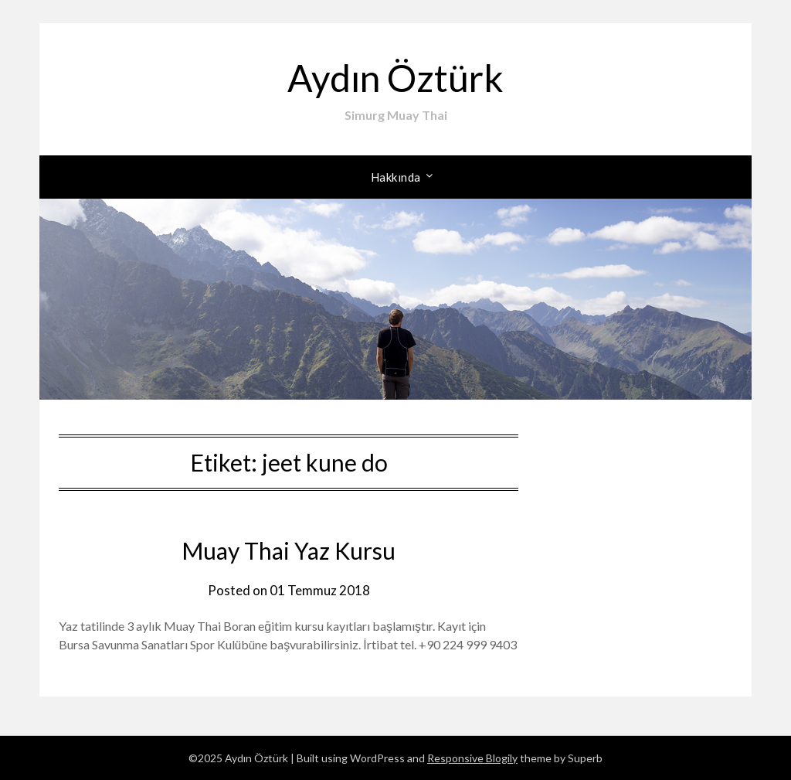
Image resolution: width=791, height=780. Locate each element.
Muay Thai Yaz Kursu (289, 550)
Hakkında (396, 177)
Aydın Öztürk (395, 78)
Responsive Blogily (472, 758)
